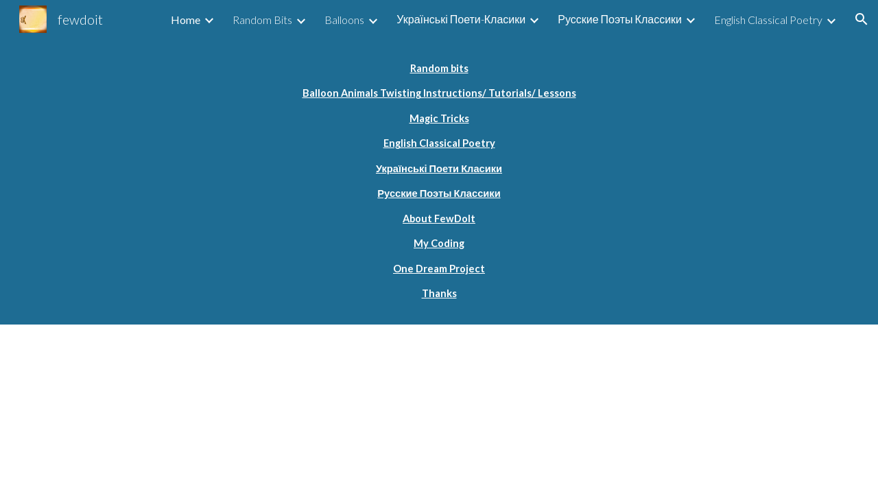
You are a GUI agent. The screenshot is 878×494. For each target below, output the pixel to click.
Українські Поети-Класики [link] (460, 18)
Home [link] (185, 19)
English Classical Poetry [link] (768, 19)
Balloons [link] (344, 19)
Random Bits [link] (262, 19)
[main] (439, 181)
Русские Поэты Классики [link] (620, 18)
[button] (861, 19)
